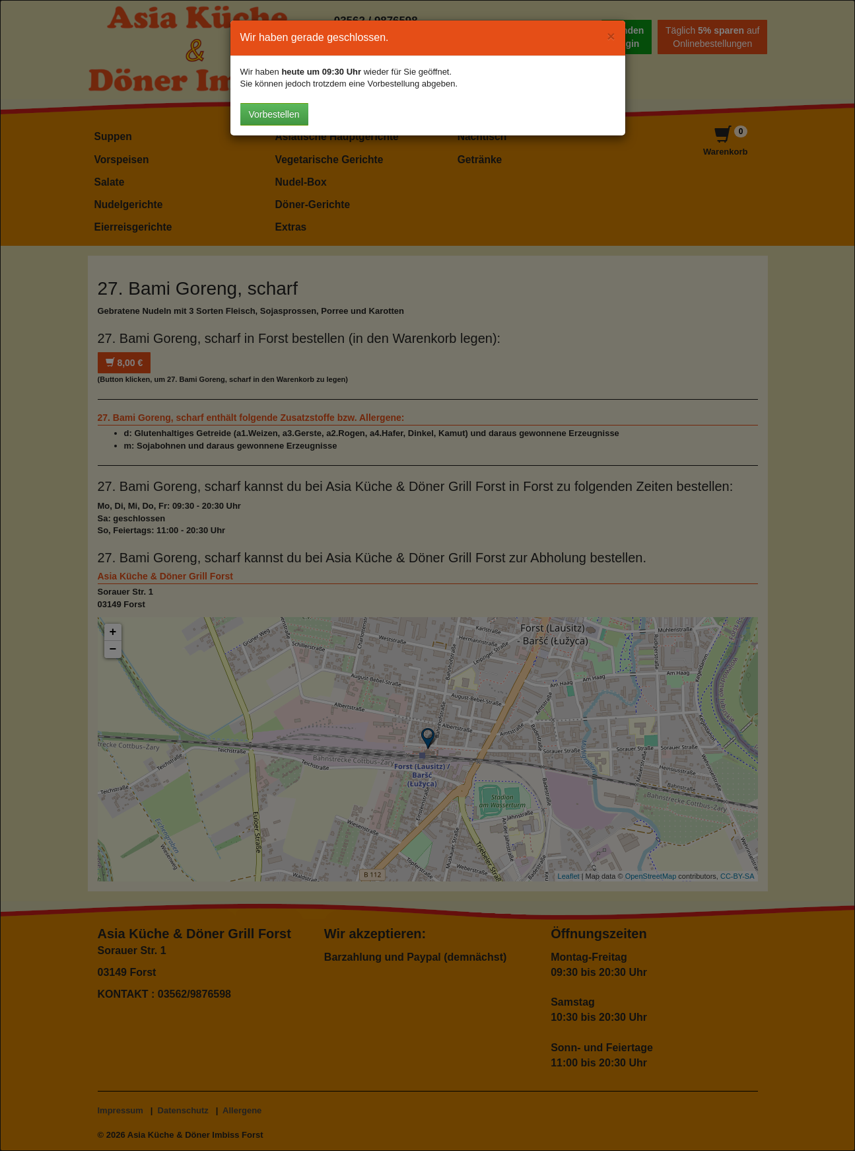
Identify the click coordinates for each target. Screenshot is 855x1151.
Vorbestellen (274, 114)
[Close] (611, 36)
